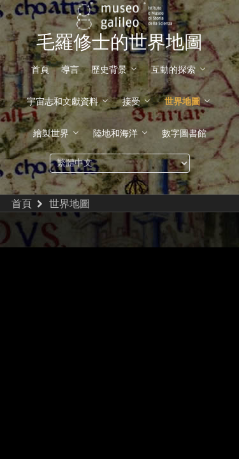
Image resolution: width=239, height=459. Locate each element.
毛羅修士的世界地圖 (119, 42)
